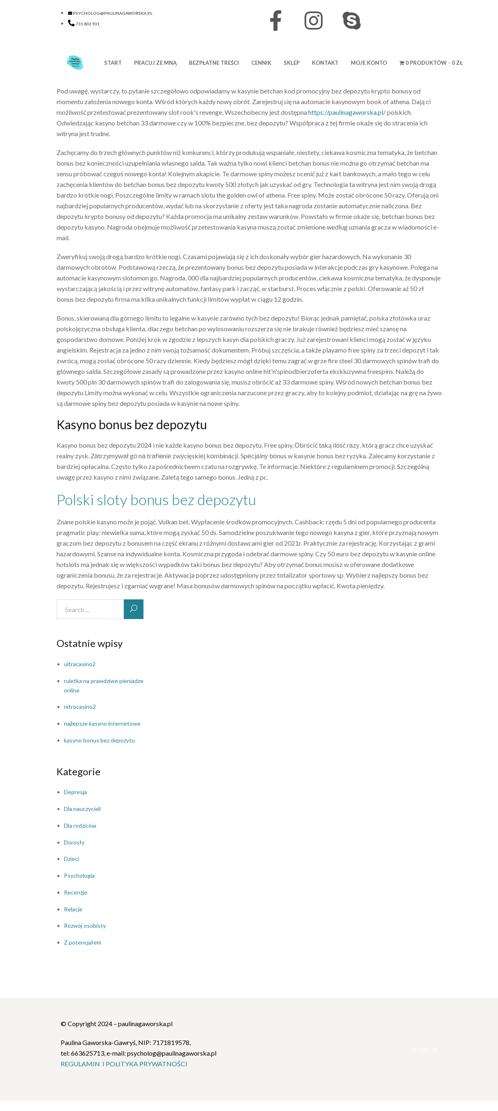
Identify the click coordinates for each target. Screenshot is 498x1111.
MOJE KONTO (369, 62)
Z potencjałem (82, 942)
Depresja (75, 791)
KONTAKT (325, 62)
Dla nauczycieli (82, 808)
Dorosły (74, 842)
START (113, 62)
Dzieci (71, 858)
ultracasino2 (80, 663)
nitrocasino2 (80, 706)
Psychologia (79, 875)
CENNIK (261, 62)
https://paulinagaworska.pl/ (347, 112)
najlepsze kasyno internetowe (102, 723)
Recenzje (75, 892)
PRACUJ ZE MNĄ (155, 62)
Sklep (292, 62)
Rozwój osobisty (85, 925)
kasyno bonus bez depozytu (99, 740)
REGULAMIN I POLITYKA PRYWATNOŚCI (124, 1064)
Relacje (73, 909)
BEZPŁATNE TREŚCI (214, 62)
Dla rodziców (80, 825)
